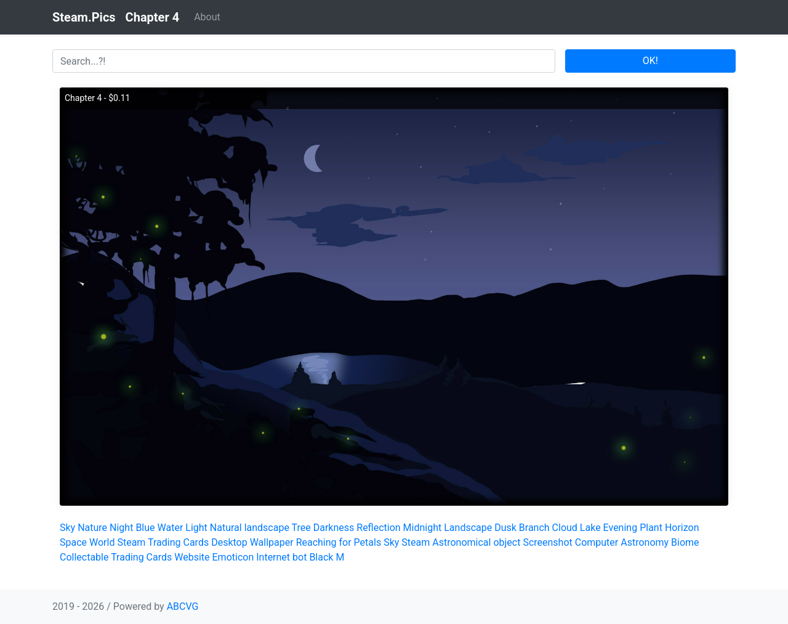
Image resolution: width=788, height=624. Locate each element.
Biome (685, 542)
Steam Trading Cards (163, 542)
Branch (534, 527)
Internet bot (281, 557)
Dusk (505, 527)
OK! (650, 61)
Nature (92, 527)
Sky (67, 527)
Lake (590, 527)
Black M (326, 557)
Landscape (468, 527)
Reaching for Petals (339, 542)
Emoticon (233, 557)
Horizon (682, 527)
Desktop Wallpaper (252, 542)
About (207, 17)
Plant (651, 527)
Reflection (378, 527)
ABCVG (183, 606)
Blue (145, 527)
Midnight (422, 527)
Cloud (564, 527)
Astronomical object (476, 542)
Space (73, 542)
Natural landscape (249, 527)
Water (170, 527)
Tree (301, 527)
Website (191, 557)
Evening (620, 527)
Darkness (334, 527)
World (102, 542)
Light (196, 527)
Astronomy (645, 542)
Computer (597, 542)
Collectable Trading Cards (116, 557)
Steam (415, 542)
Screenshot (547, 542)
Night (121, 527)
